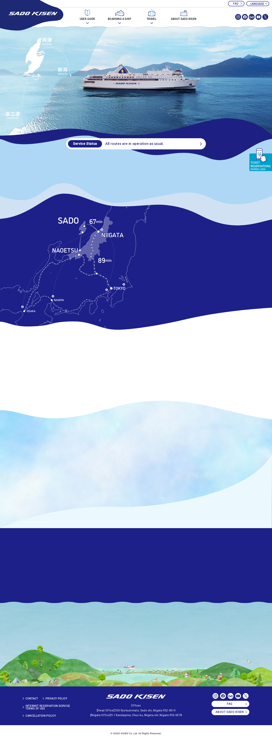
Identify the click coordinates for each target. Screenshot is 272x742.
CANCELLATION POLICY (41, 715)
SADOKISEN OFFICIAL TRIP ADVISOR (252, 17)
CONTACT (32, 698)
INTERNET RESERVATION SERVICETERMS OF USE (48, 707)
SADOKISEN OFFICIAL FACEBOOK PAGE (245, 17)
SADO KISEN (136, 697)
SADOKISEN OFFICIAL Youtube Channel (258, 17)
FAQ (235, 3)
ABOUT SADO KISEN (230, 712)
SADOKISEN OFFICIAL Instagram (238, 17)
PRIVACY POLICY (56, 698)
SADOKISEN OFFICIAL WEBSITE (32, 15)
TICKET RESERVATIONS (260, 159)
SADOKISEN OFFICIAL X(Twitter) (265, 17)
